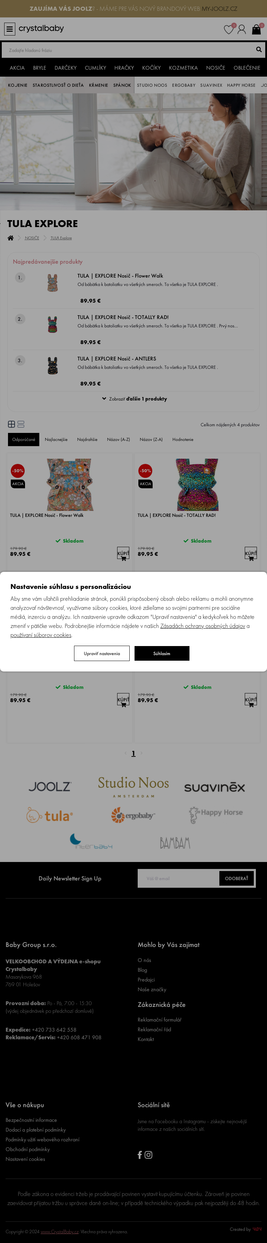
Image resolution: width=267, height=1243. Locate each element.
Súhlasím (161, 653)
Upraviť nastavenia (102, 653)
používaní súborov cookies (40, 635)
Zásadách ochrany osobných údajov (202, 626)
